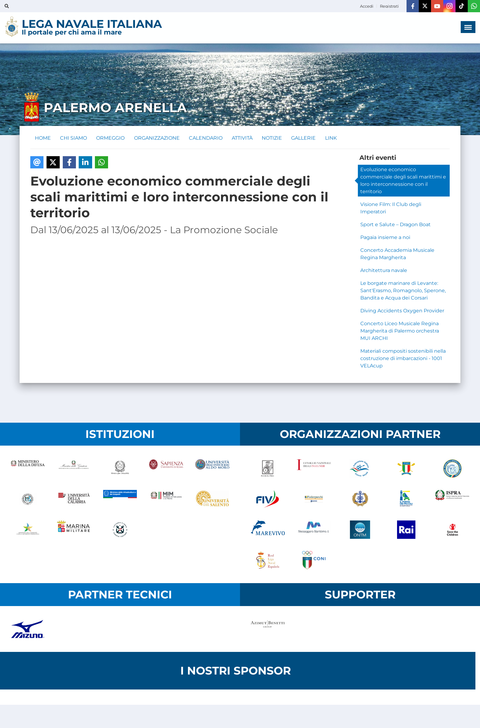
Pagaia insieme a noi (385, 238)
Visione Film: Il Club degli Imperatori (390, 208)
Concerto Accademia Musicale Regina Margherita (397, 254)
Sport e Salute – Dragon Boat (395, 225)
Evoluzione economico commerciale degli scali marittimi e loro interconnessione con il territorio (403, 181)
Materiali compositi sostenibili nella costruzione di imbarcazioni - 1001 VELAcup (403, 358)
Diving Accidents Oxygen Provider (402, 311)
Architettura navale (383, 271)
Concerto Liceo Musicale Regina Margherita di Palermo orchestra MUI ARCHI (399, 331)
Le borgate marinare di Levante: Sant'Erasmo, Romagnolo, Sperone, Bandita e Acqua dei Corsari (403, 291)
